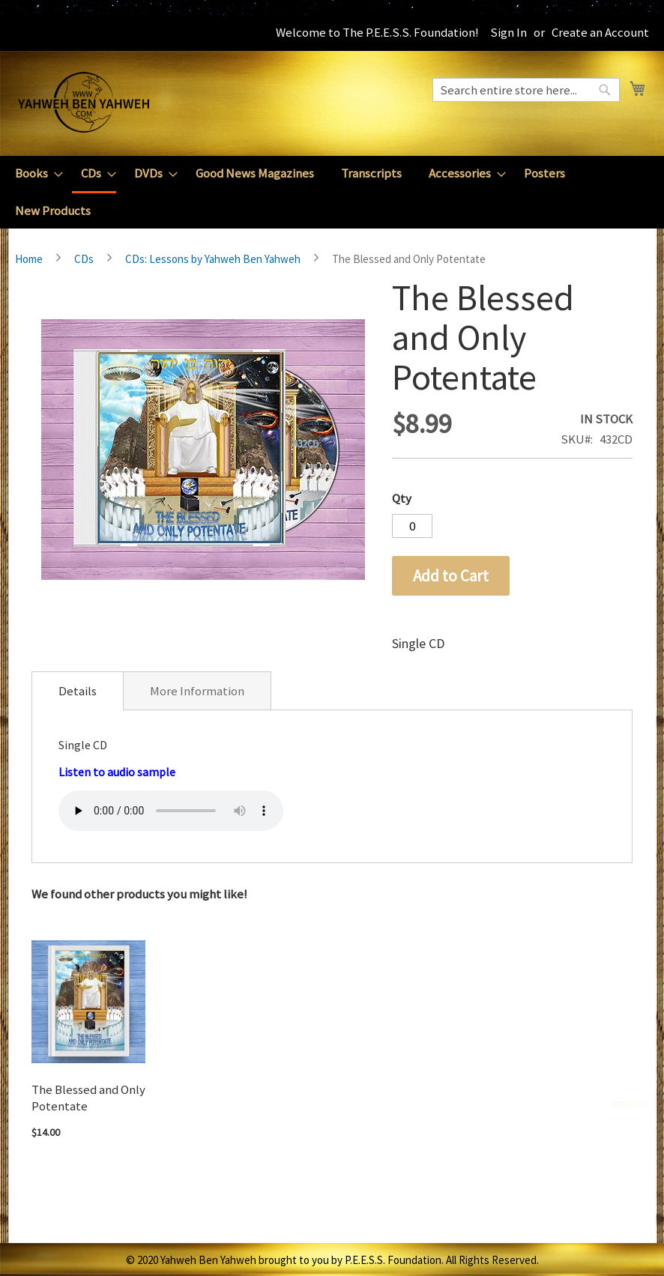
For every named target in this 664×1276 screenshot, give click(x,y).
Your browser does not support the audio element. (170, 810)
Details (77, 691)
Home (29, 259)
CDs (84, 259)
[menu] (332, 192)
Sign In (508, 32)
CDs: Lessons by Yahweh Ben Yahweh (213, 259)
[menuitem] (34, 173)
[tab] (77, 690)
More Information (197, 691)
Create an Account (600, 32)
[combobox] (526, 90)
